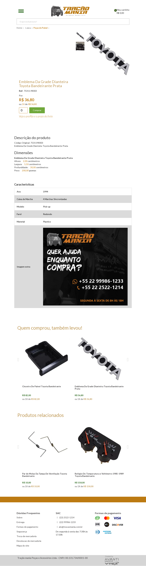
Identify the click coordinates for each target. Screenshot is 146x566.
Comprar (37, 110)
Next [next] (127, 360)
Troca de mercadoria (26, 536)
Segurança (22, 531)
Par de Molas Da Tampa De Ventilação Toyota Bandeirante (44, 475)
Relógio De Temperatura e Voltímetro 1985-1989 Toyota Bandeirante (99, 475)
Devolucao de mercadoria (29, 541)
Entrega (20, 522)
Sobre (19, 517)
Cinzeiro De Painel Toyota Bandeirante (41, 386)
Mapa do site (23, 546)
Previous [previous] (18, 360)
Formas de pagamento (27, 527)
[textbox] (73, 22)
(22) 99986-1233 (67, 522)
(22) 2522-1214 (66, 517)
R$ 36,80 (32, 104)
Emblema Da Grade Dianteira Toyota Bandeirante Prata (99, 387)
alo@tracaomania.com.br (71, 527)
